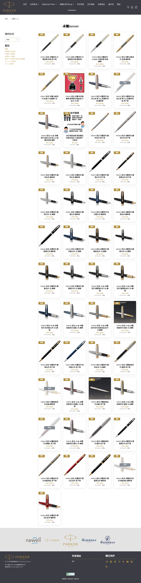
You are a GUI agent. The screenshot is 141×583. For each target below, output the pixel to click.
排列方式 (9, 34)
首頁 (25, 4)
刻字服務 (90, 4)
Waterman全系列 (10, 61)
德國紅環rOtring (67, 4)
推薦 (6, 49)
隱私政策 (70, 579)
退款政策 (76, 579)
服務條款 (64, 579)
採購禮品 (101, 4)
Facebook (72, 10)
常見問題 (80, 4)
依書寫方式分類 (10, 51)
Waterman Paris (49, 4)
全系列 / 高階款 (10, 54)
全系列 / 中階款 (10, 56)
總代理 (111, 4)
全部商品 (34, 4)
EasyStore (28, 561)
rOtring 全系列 (9, 64)
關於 (119, 4)
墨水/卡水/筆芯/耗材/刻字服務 (15, 59)
